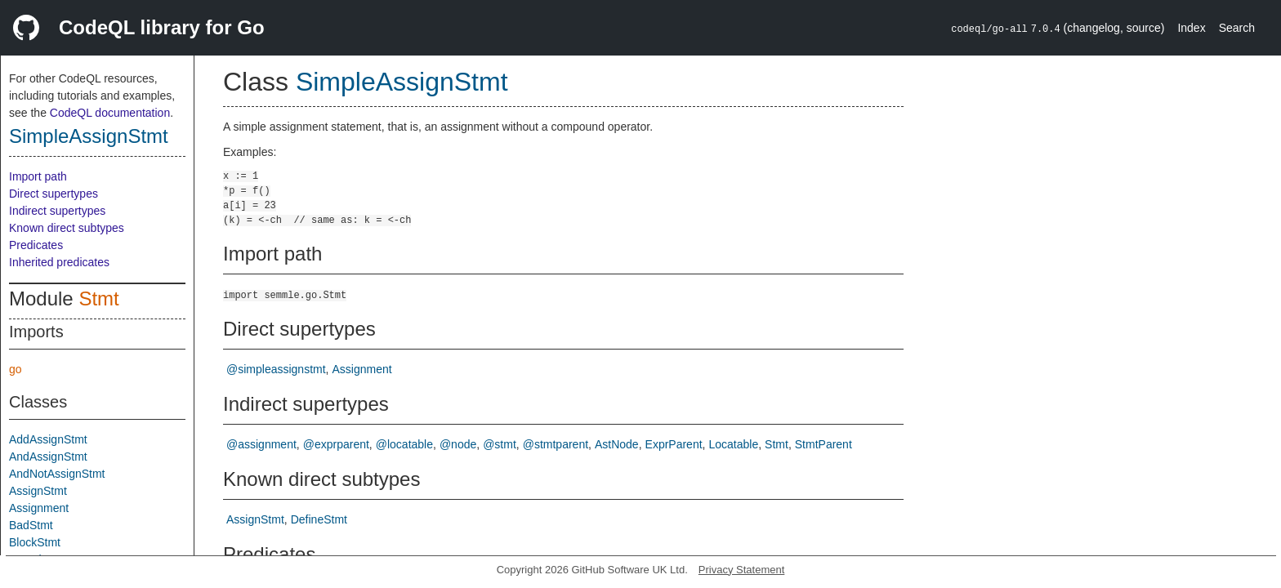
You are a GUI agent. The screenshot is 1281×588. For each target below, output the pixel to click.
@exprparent (336, 444)
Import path (38, 176)
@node (458, 444)
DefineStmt (319, 519)
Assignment (39, 507)
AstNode (617, 444)
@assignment (261, 444)
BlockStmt (34, 542)
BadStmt (31, 525)
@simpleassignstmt (276, 369)
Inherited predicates (59, 262)
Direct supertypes (53, 193)
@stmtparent (555, 444)
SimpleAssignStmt (88, 136)
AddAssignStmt (48, 439)
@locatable (404, 444)
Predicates (36, 245)
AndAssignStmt (48, 456)
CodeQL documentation (110, 112)
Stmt (98, 298)
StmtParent (823, 444)
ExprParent (674, 444)
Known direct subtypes (66, 227)
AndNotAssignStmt (57, 473)
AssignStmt (38, 490)
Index (1191, 27)
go (15, 369)
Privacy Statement (742, 570)
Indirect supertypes (57, 210)
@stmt (499, 444)
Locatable (733, 444)
